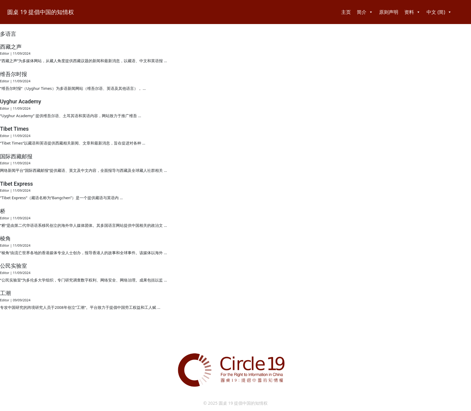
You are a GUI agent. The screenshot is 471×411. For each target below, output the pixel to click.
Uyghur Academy (20, 101)
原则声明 (388, 12)
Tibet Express (16, 184)
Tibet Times (14, 129)
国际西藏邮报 (16, 156)
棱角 (5, 238)
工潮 (5, 293)
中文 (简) (439, 12)
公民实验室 (13, 266)
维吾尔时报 (13, 74)
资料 (412, 12)
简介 (365, 12)
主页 (346, 12)
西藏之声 (11, 47)
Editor (4, 53)
